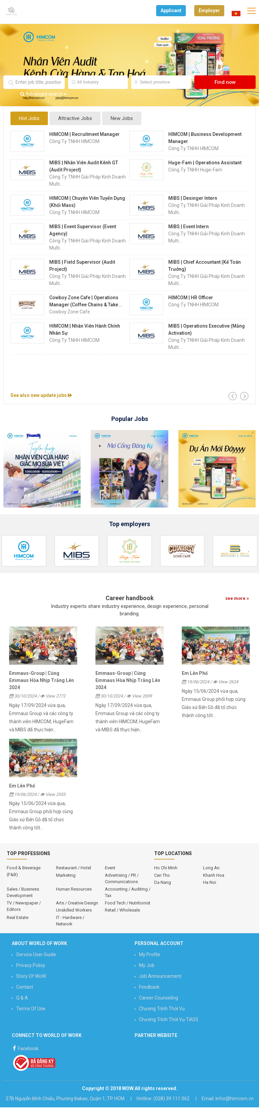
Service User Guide (36, 955)
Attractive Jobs (77, 119)
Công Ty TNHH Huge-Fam (195, 170)
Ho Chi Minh (165, 868)
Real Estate (17, 918)
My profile (149, 955)
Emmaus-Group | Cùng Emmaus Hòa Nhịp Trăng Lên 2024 (41, 681)
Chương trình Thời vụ (162, 1009)
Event (110, 868)
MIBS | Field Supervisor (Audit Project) (82, 266)
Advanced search (43, 94)
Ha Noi (209, 883)
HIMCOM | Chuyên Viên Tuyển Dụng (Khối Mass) (87, 202)
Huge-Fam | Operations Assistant (204, 163)
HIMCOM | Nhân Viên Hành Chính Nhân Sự (84, 330)
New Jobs (125, 119)
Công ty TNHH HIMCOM (74, 142)
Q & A (22, 998)
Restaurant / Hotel (73, 868)
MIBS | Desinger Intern (192, 199)
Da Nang (162, 883)
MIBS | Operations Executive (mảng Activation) (206, 330)
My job (146, 966)
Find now (225, 83)
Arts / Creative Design (77, 903)
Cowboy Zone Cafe (69, 312)
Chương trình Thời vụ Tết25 (168, 1020)
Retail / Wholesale (122, 910)
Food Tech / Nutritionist (127, 903)
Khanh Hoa (213, 875)
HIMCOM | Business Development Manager (204, 138)
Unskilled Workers (74, 910)
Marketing (66, 875)
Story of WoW (31, 977)
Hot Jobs (29, 119)
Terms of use (31, 1009)
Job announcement (160, 977)
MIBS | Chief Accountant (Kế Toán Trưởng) (204, 266)
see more (237, 599)
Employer (209, 10)
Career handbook (130, 598)
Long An (211, 868)
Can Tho (162, 875)
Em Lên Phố (195, 674)
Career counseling (158, 998)
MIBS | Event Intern (188, 227)
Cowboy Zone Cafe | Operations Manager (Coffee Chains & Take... (85, 302)
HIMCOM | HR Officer (190, 298)
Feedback (149, 987)
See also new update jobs (41, 396)
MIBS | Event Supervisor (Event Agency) (82, 231)
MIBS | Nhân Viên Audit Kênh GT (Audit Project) (83, 167)
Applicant (171, 10)
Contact (24, 987)
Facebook (25, 1048)
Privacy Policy (30, 966)
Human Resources (74, 889)
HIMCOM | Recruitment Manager (84, 135)
